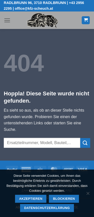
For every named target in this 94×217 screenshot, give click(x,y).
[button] (7, 20)
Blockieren (64, 199)
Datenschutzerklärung (47, 208)
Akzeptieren (30, 199)
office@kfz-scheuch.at (34, 8)
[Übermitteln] (85, 143)
